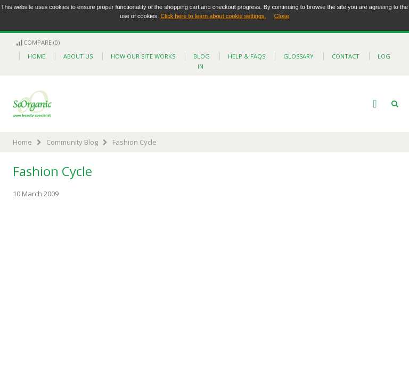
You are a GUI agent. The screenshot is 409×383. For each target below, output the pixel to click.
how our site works (143, 56)
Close (281, 16)
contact (345, 56)
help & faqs (246, 56)
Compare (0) (37, 42)
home (36, 56)
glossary (298, 56)
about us (78, 56)
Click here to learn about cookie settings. (213, 16)
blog (201, 56)
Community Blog (72, 142)
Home (22, 142)
